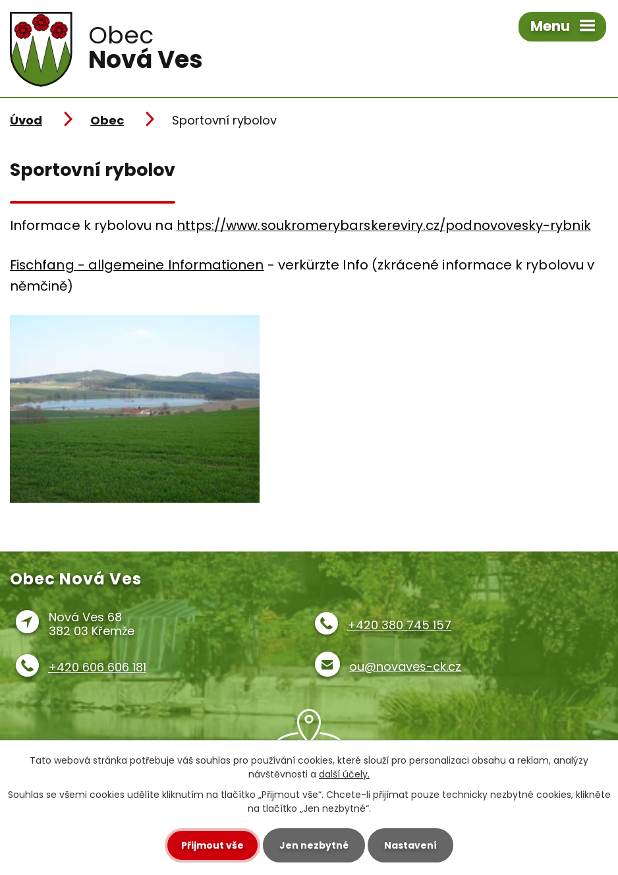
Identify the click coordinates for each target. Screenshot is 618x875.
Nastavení (410, 845)
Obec (107, 120)
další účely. (344, 774)
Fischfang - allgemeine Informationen (137, 265)
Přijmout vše (212, 845)
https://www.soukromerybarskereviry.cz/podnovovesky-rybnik (384, 225)
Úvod (26, 120)
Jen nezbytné (314, 845)
